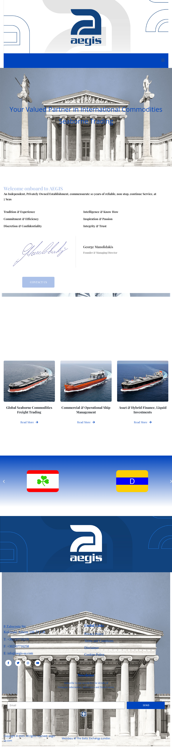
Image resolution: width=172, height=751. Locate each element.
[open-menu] (163, 60)
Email (10, 699)
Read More (29, 422)
